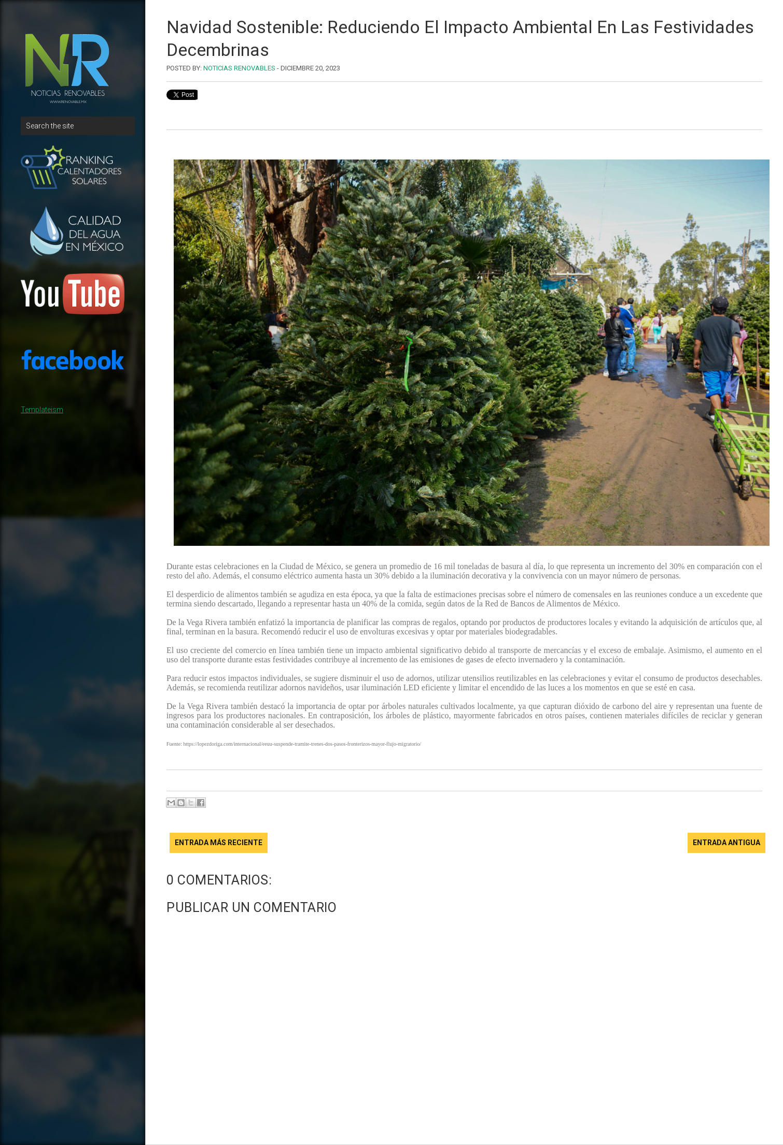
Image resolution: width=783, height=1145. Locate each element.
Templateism (42, 409)
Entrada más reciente (218, 842)
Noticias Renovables (239, 68)
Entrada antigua (726, 842)
